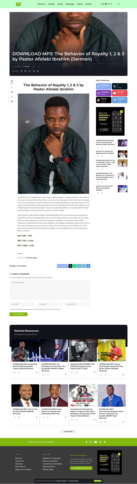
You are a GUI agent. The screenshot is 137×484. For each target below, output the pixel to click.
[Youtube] (119, 93)
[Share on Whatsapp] (29, 71)
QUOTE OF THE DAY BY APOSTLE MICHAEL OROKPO (104, 188)
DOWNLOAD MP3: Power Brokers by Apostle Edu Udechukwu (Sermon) (52, 411)
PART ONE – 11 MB (24, 236)
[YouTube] (106, 4)
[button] (98, 481)
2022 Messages (31, 258)
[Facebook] (101, 4)
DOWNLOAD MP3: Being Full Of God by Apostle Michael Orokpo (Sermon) (105, 142)
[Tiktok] (104, 100)
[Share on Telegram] (34, 71)
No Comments (17, 66)
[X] (103, 4)
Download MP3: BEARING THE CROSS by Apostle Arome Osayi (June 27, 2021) (82, 366)
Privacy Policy (61, 481)
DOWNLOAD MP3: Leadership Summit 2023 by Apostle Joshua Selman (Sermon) (25, 366)
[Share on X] (25, 71)
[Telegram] (111, 4)
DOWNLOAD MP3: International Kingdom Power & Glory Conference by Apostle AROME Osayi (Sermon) (111, 413)
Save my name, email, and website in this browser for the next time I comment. (36, 309)
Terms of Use (73, 481)
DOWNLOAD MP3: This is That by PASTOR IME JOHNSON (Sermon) (25, 411)
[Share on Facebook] (21, 71)
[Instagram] (108, 4)
